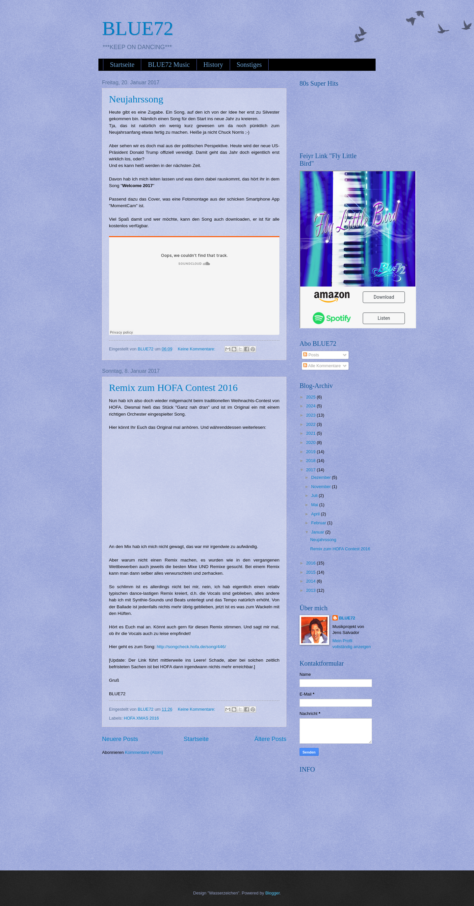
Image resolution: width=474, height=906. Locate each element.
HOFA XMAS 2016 (141, 718)
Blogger (272, 893)
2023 (311, 415)
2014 (311, 581)
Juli (315, 495)
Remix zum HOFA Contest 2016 (173, 387)
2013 (311, 590)
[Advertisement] (349, 818)
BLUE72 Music (169, 64)
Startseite (122, 64)
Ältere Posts (270, 739)
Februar (319, 522)
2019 (311, 451)
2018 (311, 460)
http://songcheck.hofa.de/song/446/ (191, 646)
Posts (311, 354)
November (321, 486)
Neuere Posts (120, 739)
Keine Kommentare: (197, 348)
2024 (311, 405)
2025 (311, 397)
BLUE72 (137, 28)
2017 (311, 469)
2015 (311, 572)
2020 (311, 442)
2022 (311, 424)
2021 (311, 433)
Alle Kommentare (322, 365)
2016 (311, 563)
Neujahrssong (136, 99)
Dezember (321, 477)
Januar (318, 532)
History (213, 64)
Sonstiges (249, 64)
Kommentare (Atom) (144, 752)
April (316, 513)
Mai (315, 504)
